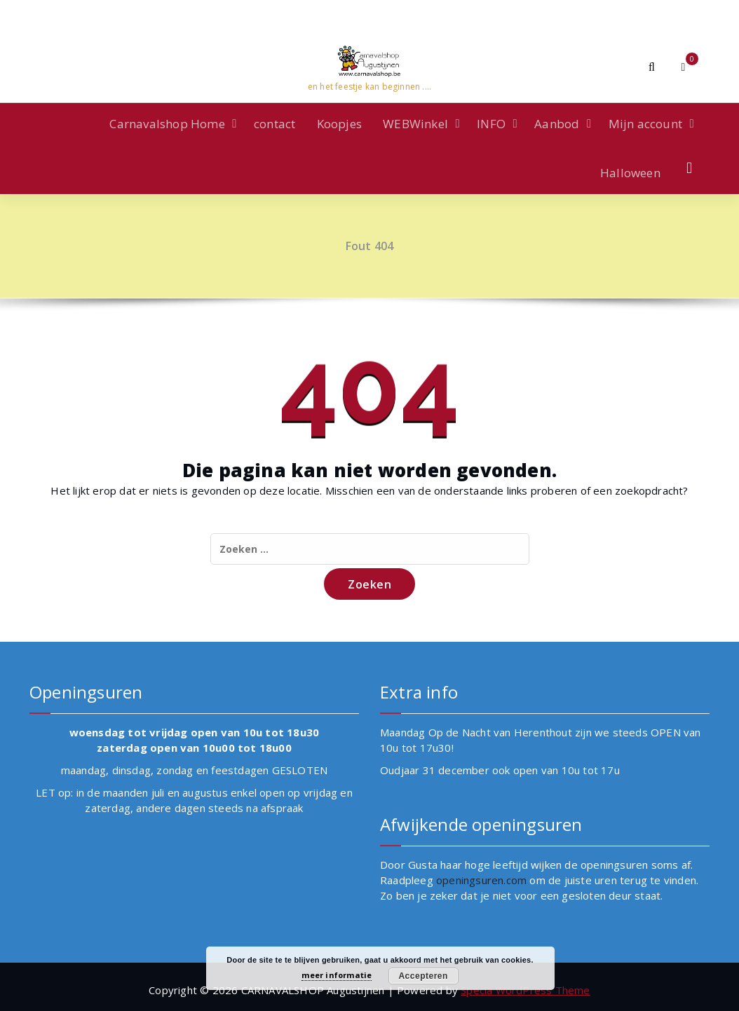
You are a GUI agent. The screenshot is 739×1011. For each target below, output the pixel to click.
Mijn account (645, 124)
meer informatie (336, 975)
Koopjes (339, 124)
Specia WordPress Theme (525, 990)
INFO (491, 124)
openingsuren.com (481, 880)
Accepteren (422, 976)
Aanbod (556, 124)
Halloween (630, 173)
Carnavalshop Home (166, 124)
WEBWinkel (415, 124)
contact (274, 124)
